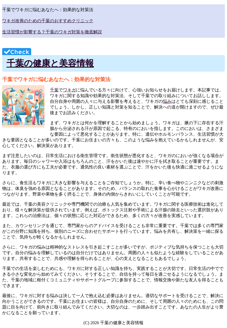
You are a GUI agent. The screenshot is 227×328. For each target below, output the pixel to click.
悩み (167, 101)
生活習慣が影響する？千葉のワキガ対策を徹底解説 (52, 32)
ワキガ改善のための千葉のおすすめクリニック (47, 20)
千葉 (54, 90)
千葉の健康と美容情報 (50, 63)
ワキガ (69, 90)
